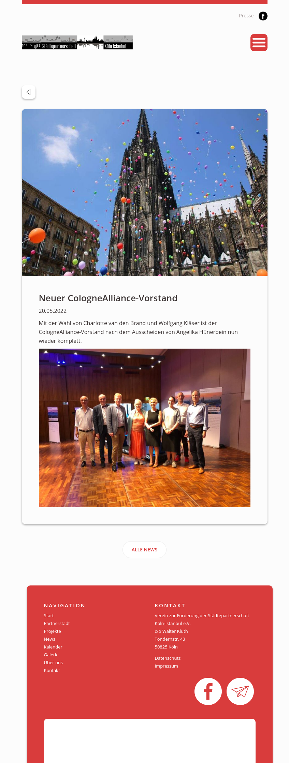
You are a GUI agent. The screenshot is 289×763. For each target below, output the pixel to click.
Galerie (51, 655)
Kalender (53, 647)
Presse (246, 15)
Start (49, 615)
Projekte (52, 631)
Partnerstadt (57, 623)
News (49, 639)
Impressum (166, 666)
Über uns (53, 662)
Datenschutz (168, 658)
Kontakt (52, 670)
